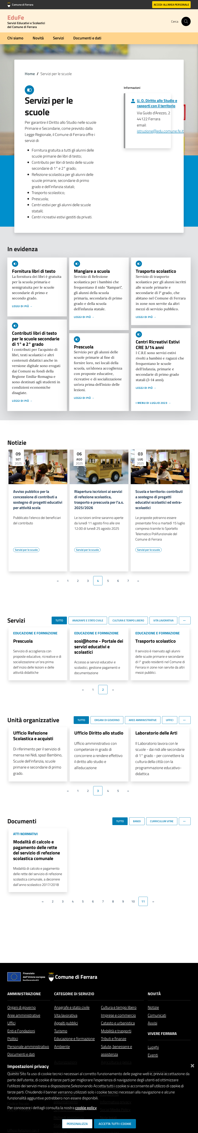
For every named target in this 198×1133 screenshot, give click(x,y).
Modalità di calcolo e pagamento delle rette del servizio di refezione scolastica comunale (36, 850)
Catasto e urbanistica (118, 1023)
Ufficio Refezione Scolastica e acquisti (33, 735)
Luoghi (153, 1047)
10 (133, 901)
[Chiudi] (192, 1065)
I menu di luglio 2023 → (153, 403)
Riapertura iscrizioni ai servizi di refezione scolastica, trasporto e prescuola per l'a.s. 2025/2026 (99, 499)
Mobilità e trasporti (116, 1031)
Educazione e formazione (74, 1038)
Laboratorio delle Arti (156, 732)
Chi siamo (15, 38)
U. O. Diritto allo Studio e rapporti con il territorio (157, 103)
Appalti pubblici (66, 1023)
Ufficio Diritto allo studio (98, 732)
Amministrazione (24, 994)
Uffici (11, 1023)
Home (30, 74)
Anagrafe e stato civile (72, 1007)
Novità (38, 38)
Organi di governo (21, 1007)
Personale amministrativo (28, 1046)
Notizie (153, 1007)
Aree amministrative (23, 1015)
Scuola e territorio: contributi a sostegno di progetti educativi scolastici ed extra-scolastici (159, 499)
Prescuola (83, 346)
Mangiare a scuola (92, 271)
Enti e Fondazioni (21, 1031)
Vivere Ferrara (162, 1033)
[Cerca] (186, 21)
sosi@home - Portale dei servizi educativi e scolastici (98, 646)
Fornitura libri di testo (33, 271)
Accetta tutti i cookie (115, 1123)
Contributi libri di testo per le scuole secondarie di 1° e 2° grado (35, 339)
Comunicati (157, 1015)
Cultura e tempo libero (119, 1007)
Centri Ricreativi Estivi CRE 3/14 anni (158, 344)
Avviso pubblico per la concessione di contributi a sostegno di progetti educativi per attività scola (37, 499)
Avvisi (152, 1023)
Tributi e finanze (113, 1038)
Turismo (60, 1031)
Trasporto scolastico (156, 271)
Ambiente (62, 1046)
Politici (12, 1038)
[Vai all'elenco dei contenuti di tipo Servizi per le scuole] (26, 549)
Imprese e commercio (118, 1015)
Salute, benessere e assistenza (116, 1050)
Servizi (58, 38)
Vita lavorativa (65, 1015)
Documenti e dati (87, 38)
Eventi (153, 1055)
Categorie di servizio (74, 994)
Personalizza (77, 1123)
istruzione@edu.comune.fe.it (160, 131)
